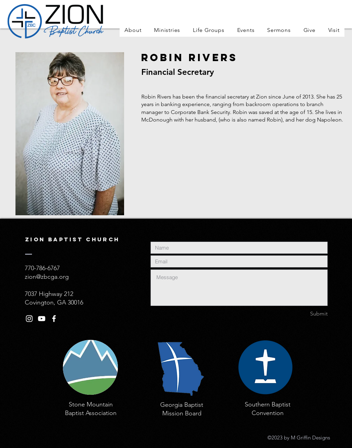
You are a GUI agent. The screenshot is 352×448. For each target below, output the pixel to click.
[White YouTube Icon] (41, 318)
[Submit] (303, 314)
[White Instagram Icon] (29, 318)
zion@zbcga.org (47, 276)
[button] (133, 30)
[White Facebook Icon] (54, 318)
